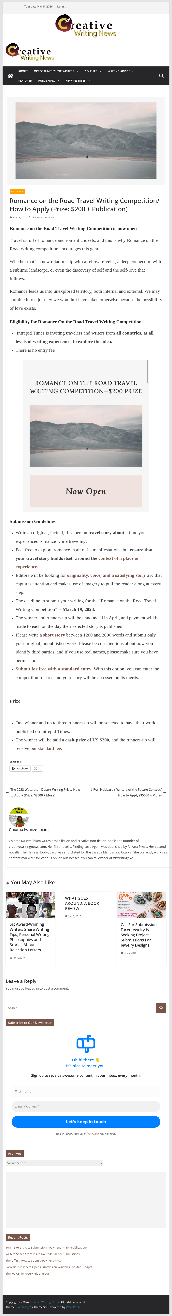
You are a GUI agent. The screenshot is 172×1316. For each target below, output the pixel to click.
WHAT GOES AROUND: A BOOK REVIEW (82, 903)
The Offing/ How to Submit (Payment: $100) (34, 1260)
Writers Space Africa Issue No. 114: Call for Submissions (43, 1254)
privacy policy (92, 1133)
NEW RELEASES (75, 80)
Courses (91, 71)
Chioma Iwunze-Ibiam (43, 217)
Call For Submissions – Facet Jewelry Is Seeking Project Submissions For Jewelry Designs (141, 935)
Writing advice (119, 71)
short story (54, 634)
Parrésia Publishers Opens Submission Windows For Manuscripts (49, 1267)
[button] (76, 71)
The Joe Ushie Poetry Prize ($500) (27, 1273)
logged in (32, 988)
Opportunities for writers (54, 71)
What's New (17, 191)
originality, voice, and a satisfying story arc (110, 575)
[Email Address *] (86, 1106)
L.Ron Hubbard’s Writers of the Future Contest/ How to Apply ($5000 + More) (128, 792)
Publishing (46, 80)
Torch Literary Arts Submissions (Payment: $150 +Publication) (46, 1247)
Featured (25, 80)
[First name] (86, 1091)
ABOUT (23, 71)
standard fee (49, 748)
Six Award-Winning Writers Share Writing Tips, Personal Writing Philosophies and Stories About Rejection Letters (30, 937)
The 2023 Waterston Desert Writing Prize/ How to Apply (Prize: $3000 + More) (43, 792)
